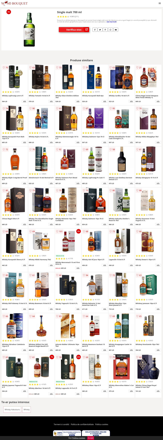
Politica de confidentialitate (82, 424)
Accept (90, 438)
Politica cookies (101, 424)
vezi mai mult (112, 22)
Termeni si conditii (61, 424)
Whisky (27, 409)
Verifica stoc (77, 29)
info (24, 101)
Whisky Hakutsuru (12, 409)
